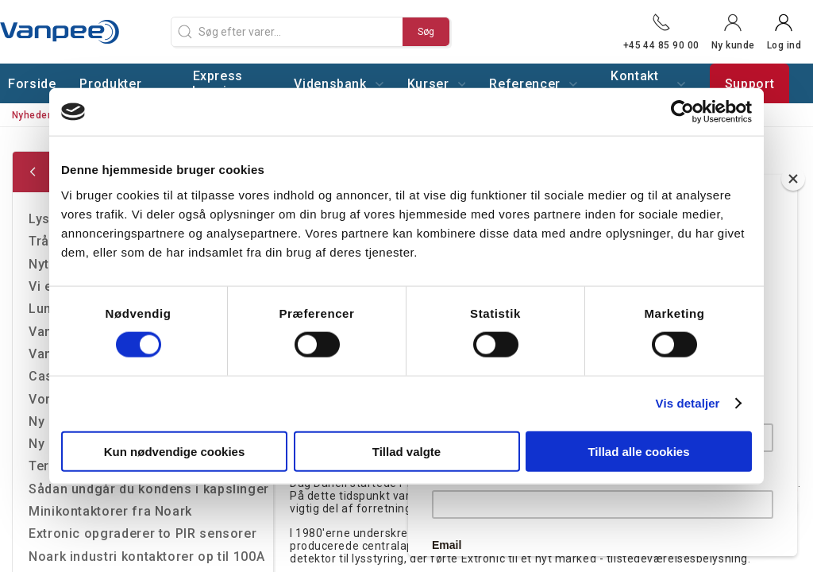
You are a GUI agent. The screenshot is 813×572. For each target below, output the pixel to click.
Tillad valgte (406, 451)
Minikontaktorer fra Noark (110, 511)
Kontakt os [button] (648, 83)
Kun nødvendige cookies (174, 451)
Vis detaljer (688, 403)
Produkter (110, 83)
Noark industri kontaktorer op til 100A (146, 556)
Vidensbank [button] (338, 83)
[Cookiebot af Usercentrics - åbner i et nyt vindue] (682, 112)
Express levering (217, 83)
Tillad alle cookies (638, 451)
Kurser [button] (436, 83)
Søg (426, 31)
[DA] (79, 32)
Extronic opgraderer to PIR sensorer (142, 533)
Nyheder (31, 115)
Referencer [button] (532, 83)
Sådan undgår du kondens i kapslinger (149, 489)
